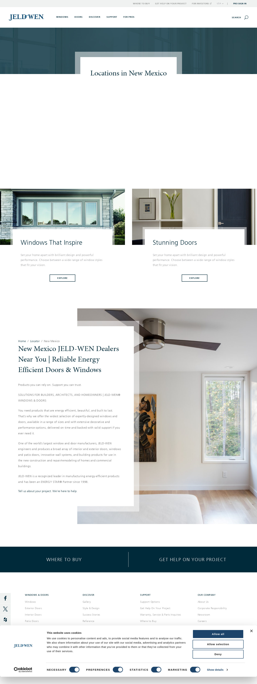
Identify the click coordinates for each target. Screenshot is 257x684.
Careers (202, 621)
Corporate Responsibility (212, 608)
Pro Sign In (240, 3)
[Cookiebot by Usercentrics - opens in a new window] (23, 677)
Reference (88, 621)
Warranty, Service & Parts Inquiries (160, 614)
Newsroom (204, 614)
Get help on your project (192, 559)
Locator (35, 341)
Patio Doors (32, 621)
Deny (218, 661)
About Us (203, 601)
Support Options (150, 601)
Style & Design (91, 608)
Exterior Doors (33, 608)
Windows (30, 601)
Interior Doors (33, 614)
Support (112, 17)
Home (22, 341)
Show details (215, 676)
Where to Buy (141, 3)
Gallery (87, 601)
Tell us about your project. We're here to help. (47, 491)
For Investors (201, 4)
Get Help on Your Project (171, 3)
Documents (89, 627)
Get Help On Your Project (155, 608)
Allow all (218, 641)
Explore (62, 278)
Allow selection (218, 651)
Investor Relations (208, 627)
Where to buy (64, 559)
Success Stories (91, 614)
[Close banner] (251, 638)
